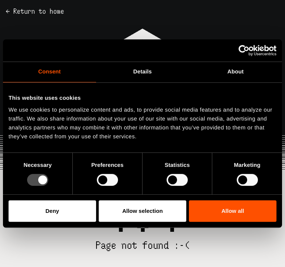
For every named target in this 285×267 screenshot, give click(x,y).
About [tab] (235, 72)
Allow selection (142, 211)
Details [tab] (142, 72)
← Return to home (35, 11)
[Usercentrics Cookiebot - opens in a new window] (244, 50)
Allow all (233, 211)
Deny (52, 211)
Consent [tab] (49, 72)
